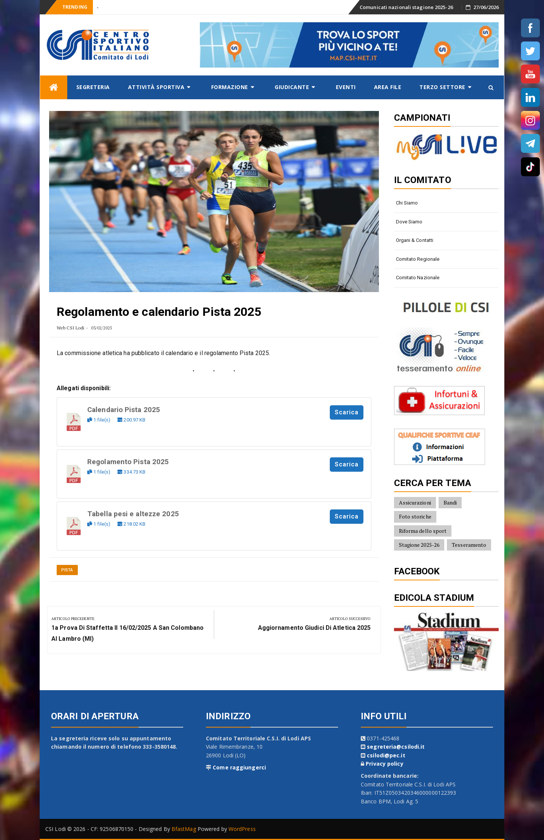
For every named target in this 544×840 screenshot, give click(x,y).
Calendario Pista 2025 (123, 410)
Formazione (229, 87)
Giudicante (292, 87)
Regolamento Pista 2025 (128, 462)
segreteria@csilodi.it (396, 746)
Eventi (346, 87)
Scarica (347, 412)
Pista (67, 570)
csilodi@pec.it (386, 755)
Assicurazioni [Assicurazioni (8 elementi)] (415, 502)
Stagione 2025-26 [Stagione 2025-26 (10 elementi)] (419, 544)
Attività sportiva (156, 87)
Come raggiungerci (239, 767)
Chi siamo (407, 203)
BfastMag (184, 828)
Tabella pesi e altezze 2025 (133, 514)
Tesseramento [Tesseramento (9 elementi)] (469, 544)
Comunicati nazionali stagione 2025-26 (406, 7)
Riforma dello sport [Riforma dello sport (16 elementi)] (423, 530)
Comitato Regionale (418, 259)
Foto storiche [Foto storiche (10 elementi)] (415, 516)
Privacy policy (384, 763)
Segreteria (93, 87)
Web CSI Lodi (70, 328)
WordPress (242, 828)
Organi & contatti (415, 240)
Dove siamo (409, 222)
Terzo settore (442, 87)
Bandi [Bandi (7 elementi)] (450, 502)
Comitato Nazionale (418, 277)
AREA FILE (388, 87)
